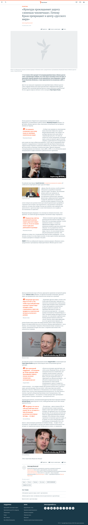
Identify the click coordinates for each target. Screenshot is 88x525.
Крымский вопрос (40, 474)
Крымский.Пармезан (32, 472)
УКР (76, 2)
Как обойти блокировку (9, 520)
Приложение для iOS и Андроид (11, 510)
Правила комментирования (30, 510)
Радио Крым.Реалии (32, 471)
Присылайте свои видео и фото (11, 507)
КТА (80, 2)
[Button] (44, 29)
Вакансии (26, 517)
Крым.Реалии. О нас (28, 507)
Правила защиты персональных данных (33, 520)
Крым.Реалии (30, 469)
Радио (5, 515)
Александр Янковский (27, 23)
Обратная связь (27, 515)
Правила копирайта (28, 512)
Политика (25, 6)
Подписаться (7, 512)
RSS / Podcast (7, 517)
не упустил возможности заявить (53, 183)
